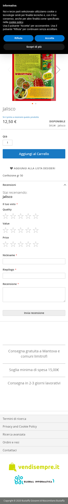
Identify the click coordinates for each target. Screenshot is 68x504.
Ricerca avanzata (14, 434)
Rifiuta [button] (18, 38)
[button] (58, 69)
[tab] (34, 185)
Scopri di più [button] (34, 46)
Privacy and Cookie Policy (20, 426)
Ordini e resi (11, 442)
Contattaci (10, 450)
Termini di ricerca (14, 419)
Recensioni (9, 185)
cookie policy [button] (16, 22)
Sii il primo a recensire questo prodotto (21, 117)
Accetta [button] (49, 38)
